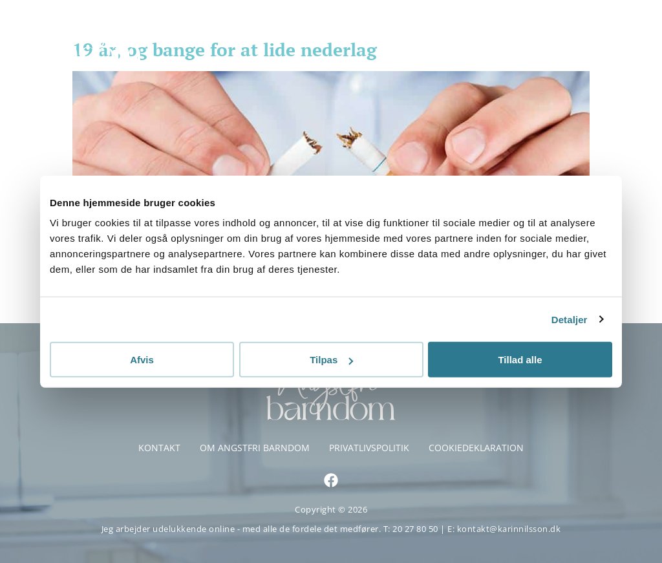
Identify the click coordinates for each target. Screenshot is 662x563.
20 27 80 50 (416, 529)
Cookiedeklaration (476, 447)
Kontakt (159, 447)
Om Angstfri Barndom (255, 447)
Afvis (142, 359)
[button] (634, 35)
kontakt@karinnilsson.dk (509, 529)
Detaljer (569, 318)
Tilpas (331, 359)
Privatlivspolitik (369, 447)
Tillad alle (520, 359)
